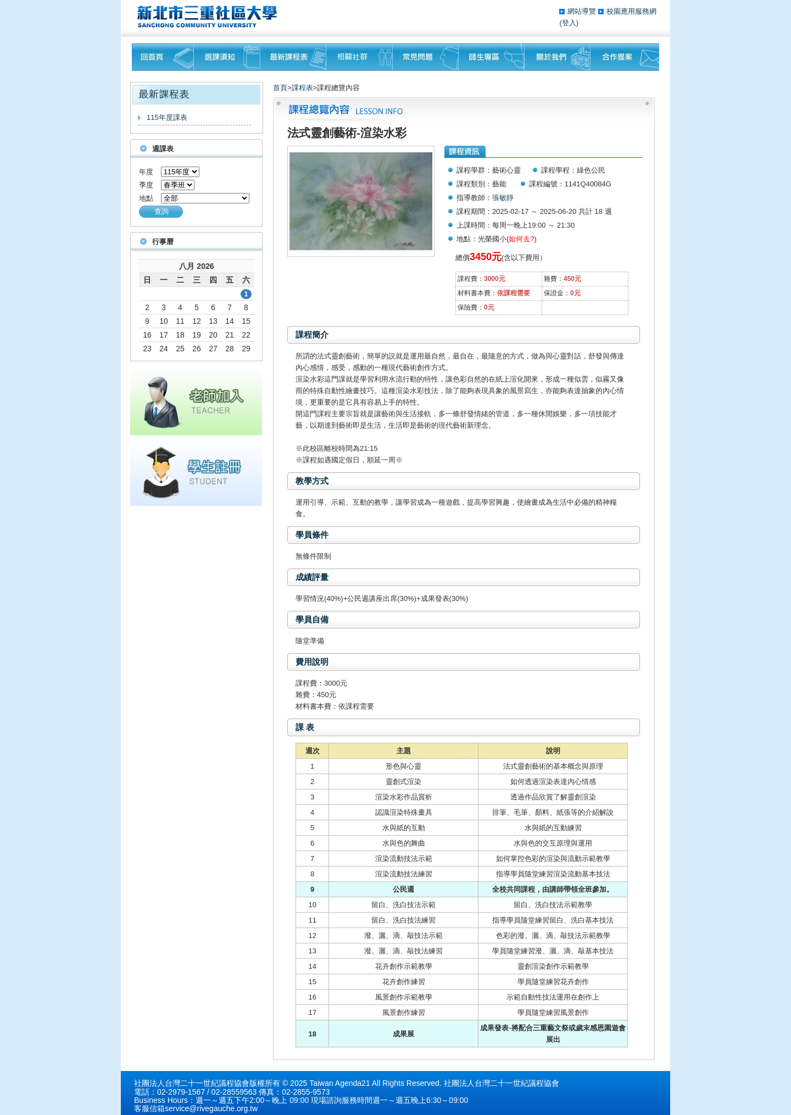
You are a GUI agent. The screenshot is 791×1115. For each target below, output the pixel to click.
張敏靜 (503, 198)
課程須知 (227, 57)
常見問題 (426, 57)
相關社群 (359, 57)
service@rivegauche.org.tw (211, 1108)
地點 (146, 198)
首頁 (280, 88)
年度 (146, 172)
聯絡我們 (625, 57)
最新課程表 (293, 57)
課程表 (302, 88)
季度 (146, 185)
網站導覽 (582, 11)
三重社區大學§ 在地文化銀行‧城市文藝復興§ (210, 16)
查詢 (161, 211)
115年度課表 (167, 117)
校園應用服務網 (631, 11)
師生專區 (492, 57)
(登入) (568, 23)
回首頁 (163, 57)
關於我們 (558, 57)
